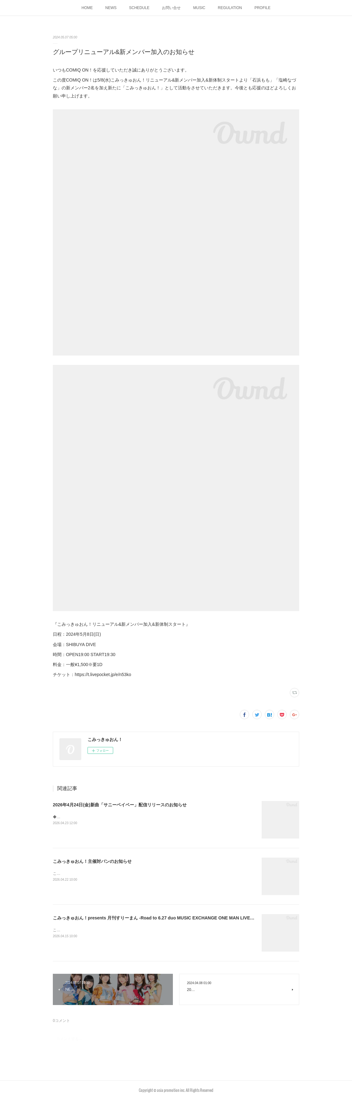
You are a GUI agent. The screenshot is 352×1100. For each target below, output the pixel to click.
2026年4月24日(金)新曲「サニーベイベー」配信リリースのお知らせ (120, 804)
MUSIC (199, 8)
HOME (87, 8)
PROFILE (262, 8)
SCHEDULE (139, 8)
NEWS (111, 8)
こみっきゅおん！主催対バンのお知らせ (92, 861)
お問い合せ (171, 8)
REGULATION (230, 8)
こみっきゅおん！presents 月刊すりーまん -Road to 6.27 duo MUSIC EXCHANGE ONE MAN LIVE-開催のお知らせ (167, 917)
